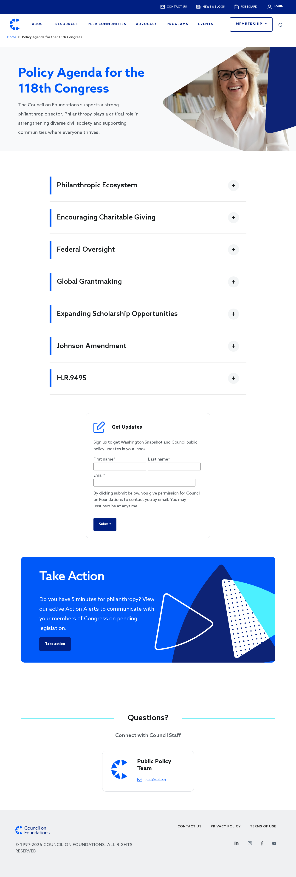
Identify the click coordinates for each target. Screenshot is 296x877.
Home (11, 37)
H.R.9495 (71, 378)
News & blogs (214, 6)
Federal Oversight (86, 250)
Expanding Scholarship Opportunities (117, 314)
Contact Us (190, 827)
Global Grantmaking (89, 282)
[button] (280, 24)
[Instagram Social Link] (250, 842)
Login (278, 6)
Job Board (248, 6)
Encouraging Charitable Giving (106, 218)
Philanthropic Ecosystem (97, 185)
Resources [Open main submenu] (67, 24)
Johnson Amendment (91, 346)
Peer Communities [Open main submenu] (107, 24)
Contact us (177, 6)
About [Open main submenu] (39, 24)
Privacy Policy (226, 827)
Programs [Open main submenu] (178, 24)
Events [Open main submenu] (206, 24)
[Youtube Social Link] (274, 842)
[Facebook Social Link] (262, 842)
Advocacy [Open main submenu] (147, 24)
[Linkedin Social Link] (236, 842)
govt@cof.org (155, 779)
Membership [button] (250, 24)
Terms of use (263, 827)
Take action (55, 644)
